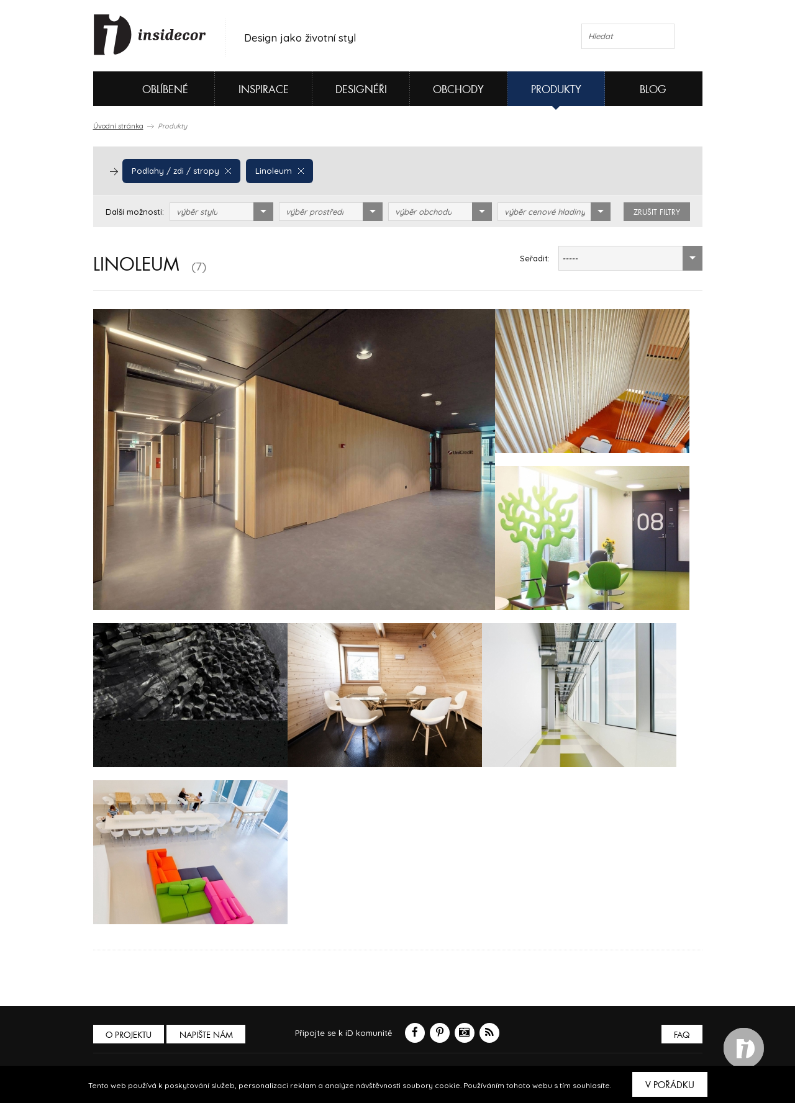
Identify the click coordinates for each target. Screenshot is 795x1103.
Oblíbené (144, 88)
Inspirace (263, 89)
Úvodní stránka (118, 126)
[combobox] (221, 211)
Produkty (556, 89)
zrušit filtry (657, 212)
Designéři (361, 89)
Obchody (458, 89)
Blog (653, 89)
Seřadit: (535, 258)
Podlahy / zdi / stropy (180, 171)
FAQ (681, 1035)
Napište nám (207, 1035)
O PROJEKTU (129, 1035)
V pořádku (669, 1085)
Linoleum (277, 171)
